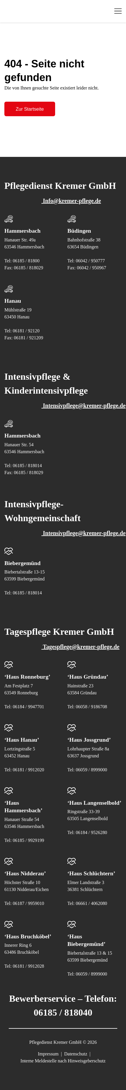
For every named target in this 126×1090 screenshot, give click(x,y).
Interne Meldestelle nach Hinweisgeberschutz (63, 1058)
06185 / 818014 (27, 464)
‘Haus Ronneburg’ (27, 676)
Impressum (48, 1051)
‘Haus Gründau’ (88, 676)
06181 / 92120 (26, 330)
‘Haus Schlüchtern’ (91, 871)
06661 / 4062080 (91, 901)
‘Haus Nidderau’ (25, 871)
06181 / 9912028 (28, 964)
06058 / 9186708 (91, 705)
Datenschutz (75, 1051)
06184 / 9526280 (91, 838)
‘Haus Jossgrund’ (89, 738)
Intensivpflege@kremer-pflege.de (68, 405)
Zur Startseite (30, 109)
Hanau (12, 300)
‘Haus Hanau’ (22, 738)
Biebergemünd (22, 562)
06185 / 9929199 (28, 838)
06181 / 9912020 (28, 768)
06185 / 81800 (26, 260)
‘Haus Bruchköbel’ (28, 934)
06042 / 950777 (90, 260)
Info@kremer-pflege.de (55, 201)
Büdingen (79, 230)
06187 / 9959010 (28, 901)
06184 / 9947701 (28, 705)
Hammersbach (22, 230)
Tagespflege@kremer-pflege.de (64, 646)
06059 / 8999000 (91, 768)
